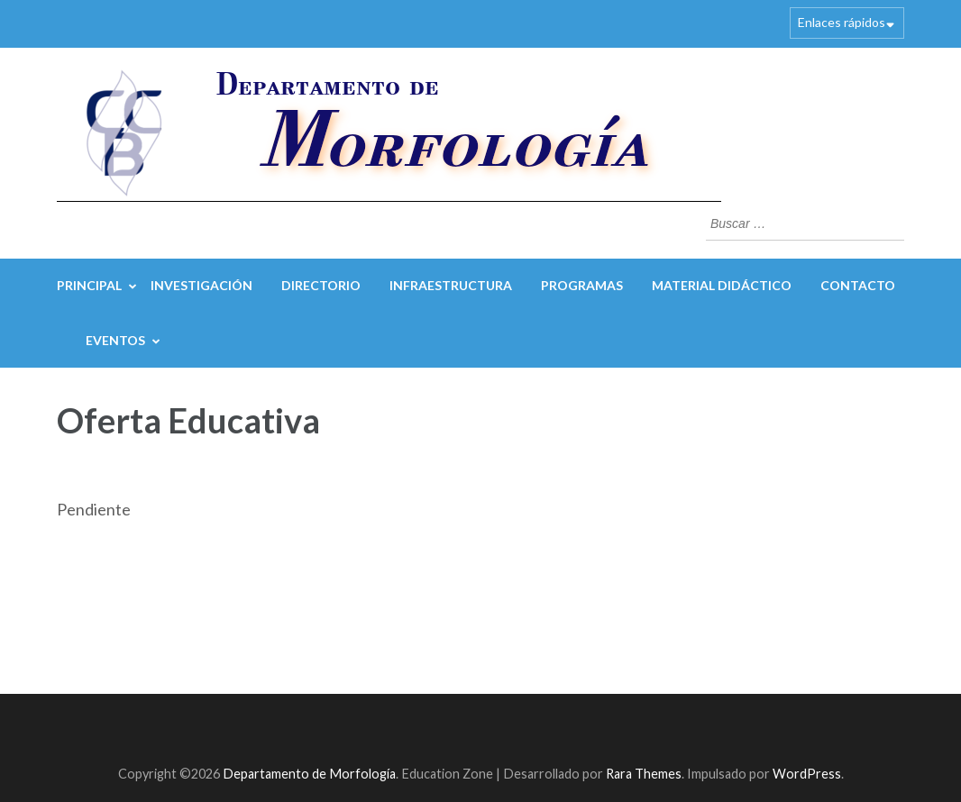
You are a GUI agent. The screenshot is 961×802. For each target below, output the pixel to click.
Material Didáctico (722, 285)
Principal (89, 285)
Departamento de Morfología (309, 773)
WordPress (807, 773)
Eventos (115, 340)
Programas (582, 285)
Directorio (321, 285)
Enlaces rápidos (841, 22)
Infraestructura (450, 285)
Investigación (201, 285)
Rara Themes (644, 773)
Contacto (857, 285)
